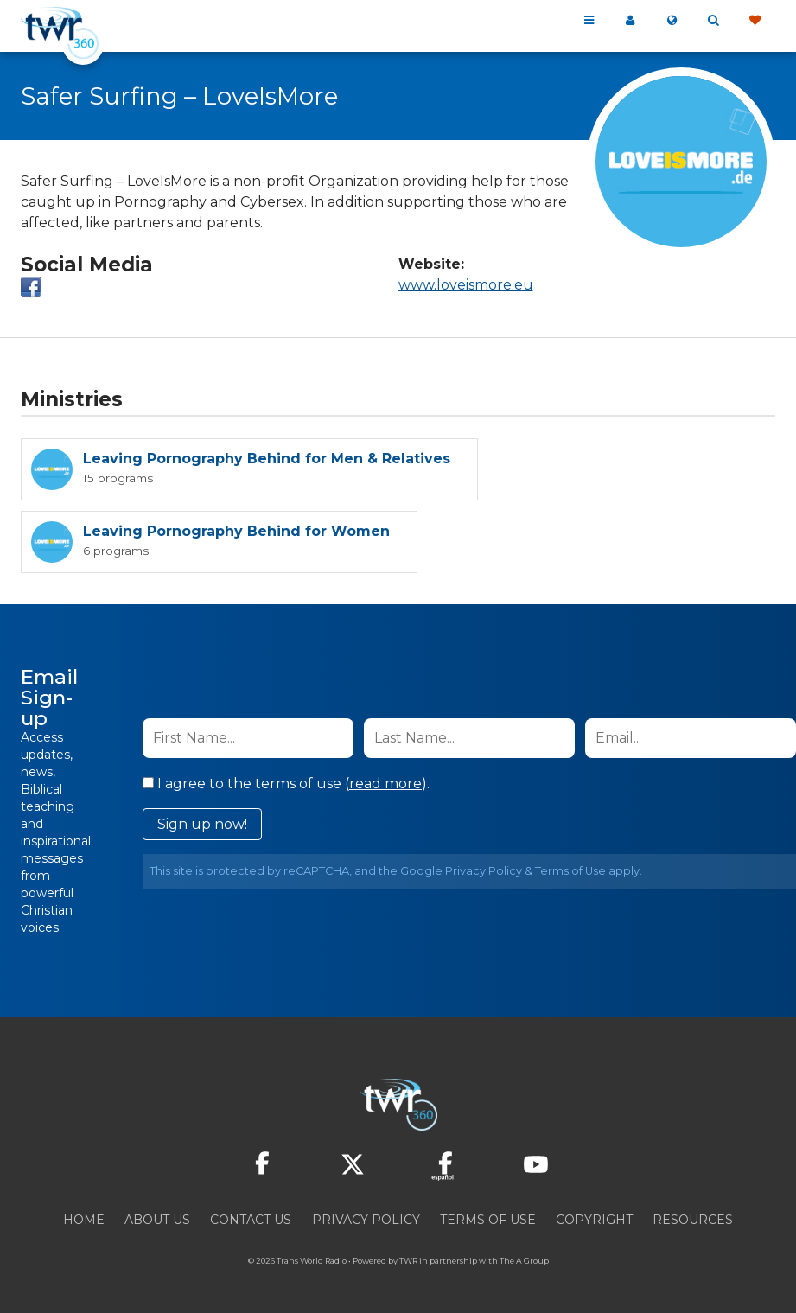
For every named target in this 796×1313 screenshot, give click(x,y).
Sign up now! (202, 824)
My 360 (630, 20)
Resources (693, 1219)
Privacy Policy (483, 870)
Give (754, 20)
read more (385, 783)
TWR (408, 1260)
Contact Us (250, 1219)
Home (84, 1219)
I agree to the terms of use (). (286, 783)
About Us (157, 1219)
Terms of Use (570, 870)
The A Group (524, 1260)
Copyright (594, 1219)
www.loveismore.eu (465, 285)
